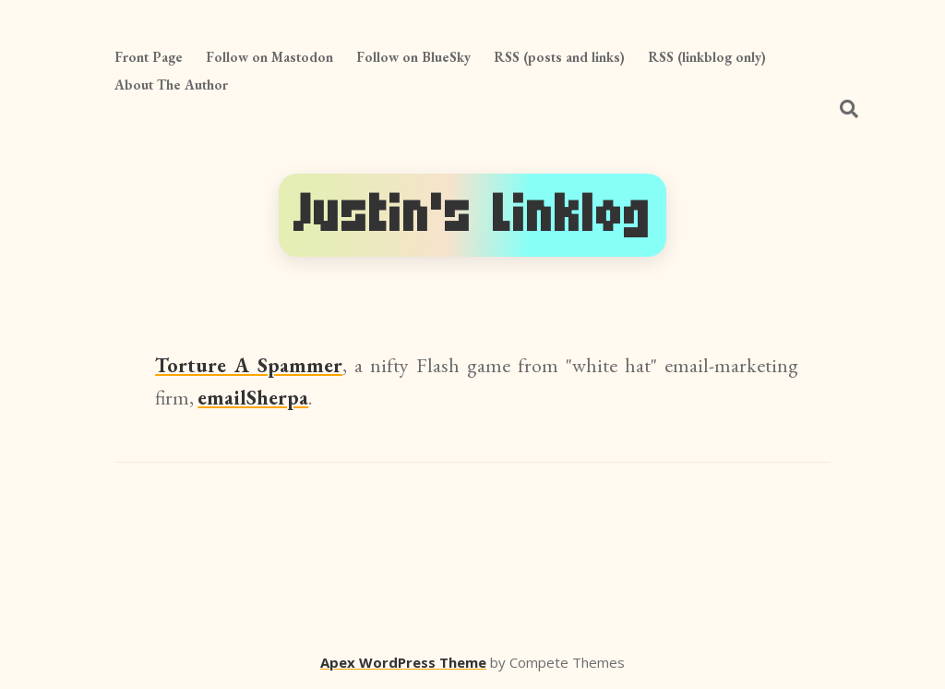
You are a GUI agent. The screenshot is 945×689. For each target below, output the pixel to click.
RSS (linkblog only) (707, 57)
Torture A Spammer (248, 365)
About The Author (171, 84)
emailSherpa (252, 397)
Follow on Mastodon (269, 57)
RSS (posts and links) (559, 57)
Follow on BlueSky (413, 57)
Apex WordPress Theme (403, 662)
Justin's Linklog (472, 214)
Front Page (148, 57)
